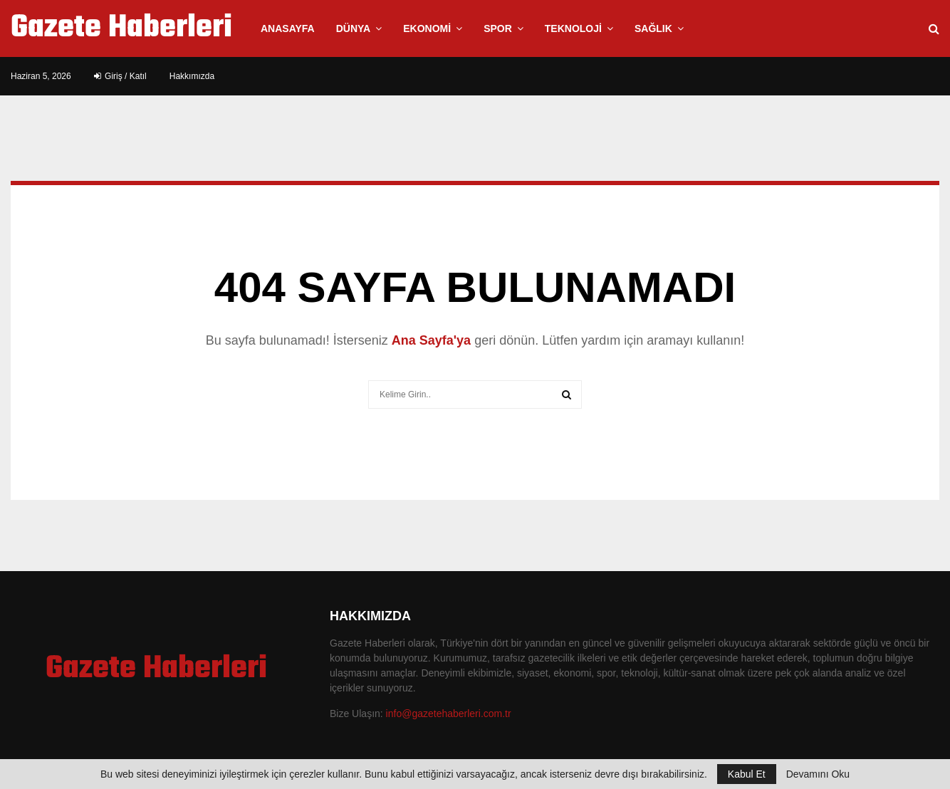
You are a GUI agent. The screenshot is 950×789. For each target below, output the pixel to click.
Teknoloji (573, 28)
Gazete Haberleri (121, 28)
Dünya (353, 28)
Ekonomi (427, 28)
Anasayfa (288, 28)
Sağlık (653, 28)
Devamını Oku (818, 774)
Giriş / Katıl (120, 76)
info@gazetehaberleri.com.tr (448, 713)
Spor (498, 28)
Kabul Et (747, 774)
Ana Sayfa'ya (431, 340)
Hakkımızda (191, 76)
